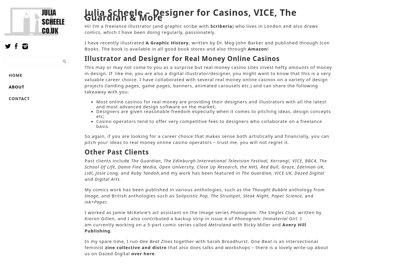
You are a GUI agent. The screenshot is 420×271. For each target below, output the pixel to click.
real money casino (225, 67)
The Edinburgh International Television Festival (215, 161)
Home (15, 75)
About (16, 87)
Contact (19, 98)
